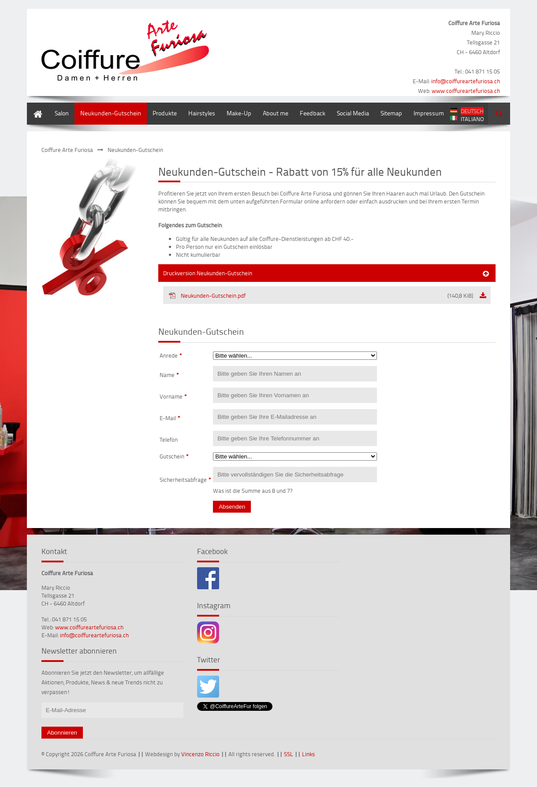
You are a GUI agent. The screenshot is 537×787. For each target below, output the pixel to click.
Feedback (312, 113)
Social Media (353, 113)
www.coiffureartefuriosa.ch (466, 91)
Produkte (165, 113)
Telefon (169, 439)
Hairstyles (201, 113)
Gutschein (174, 456)
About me (275, 113)
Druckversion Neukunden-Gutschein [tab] (207, 273)
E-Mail (170, 418)
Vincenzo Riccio (200, 754)
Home (35, 107)
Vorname (173, 396)
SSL (288, 754)
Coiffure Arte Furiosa (67, 150)
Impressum (429, 113)
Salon (62, 113)
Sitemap (391, 113)
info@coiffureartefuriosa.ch (465, 81)
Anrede (171, 355)
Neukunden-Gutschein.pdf (320, 295)
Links (308, 754)
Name (169, 375)
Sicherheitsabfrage (185, 480)
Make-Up (239, 113)
